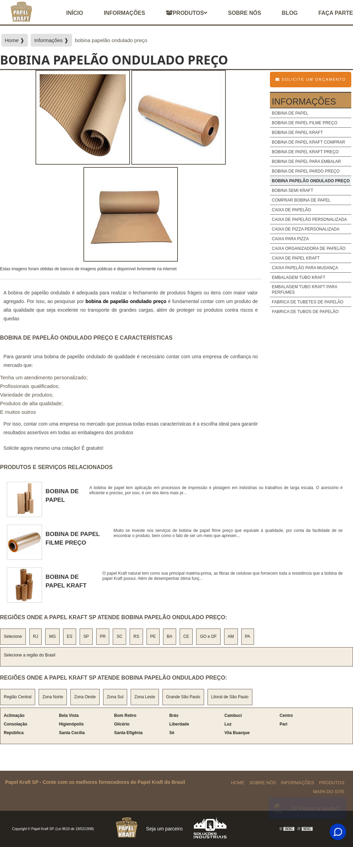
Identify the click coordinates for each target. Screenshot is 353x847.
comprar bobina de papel (301, 200)
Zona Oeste (85, 696)
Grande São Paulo (183, 696)
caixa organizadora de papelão (308, 248)
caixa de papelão (291, 209)
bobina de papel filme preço (304, 122)
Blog (289, 13)
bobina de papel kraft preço (305, 151)
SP (86, 636)
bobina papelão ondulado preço (311, 180)
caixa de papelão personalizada (309, 219)
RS (136, 636)
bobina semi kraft (292, 190)
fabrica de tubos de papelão (305, 311)
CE (186, 636)
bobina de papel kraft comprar (308, 142)
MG (52, 636)
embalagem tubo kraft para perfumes (304, 289)
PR (103, 636)
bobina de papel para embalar (306, 161)
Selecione (13, 636)
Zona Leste (144, 696)
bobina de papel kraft (297, 132)
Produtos (186, 13)
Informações (124, 13)
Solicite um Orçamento (310, 79)
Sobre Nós (262, 782)
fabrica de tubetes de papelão (307, 302)
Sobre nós (244, 13)
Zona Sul (115, 696)
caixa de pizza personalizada (305, 229)
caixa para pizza (290, 238)
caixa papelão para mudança (305, 267)
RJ (35, 636)
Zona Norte (52, 696)
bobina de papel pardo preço (306, 171)
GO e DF (208, 636)
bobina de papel (290, 113)
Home (237, 782)
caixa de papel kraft (296, 258)
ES (69, 636)
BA (169, 636)
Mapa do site (328, 791)
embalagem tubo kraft (298, 277)
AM (231, 636)
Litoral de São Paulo (230, 696)
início (74, 13)
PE (153, 636)
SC (119, 636)
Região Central (17, 696)
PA (247, 636)
